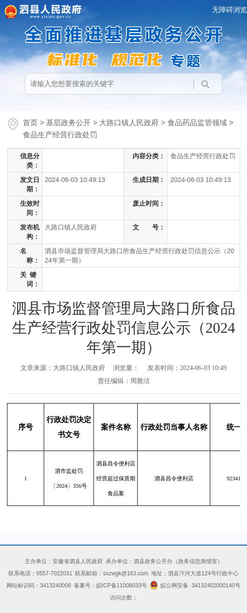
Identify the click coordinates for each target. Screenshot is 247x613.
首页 (30, 123)
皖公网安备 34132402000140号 (195, 585)
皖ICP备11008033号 (121, 585)
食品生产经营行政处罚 (60, 135)
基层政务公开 (68, 123)
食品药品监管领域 (197, 123)
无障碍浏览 (229, 9)
